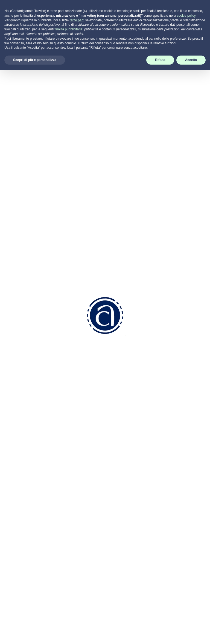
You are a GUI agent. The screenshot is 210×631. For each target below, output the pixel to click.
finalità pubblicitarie (68, 590)
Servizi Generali (124, 513)
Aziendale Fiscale (126, 491)
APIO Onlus (182, 235)
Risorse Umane (124, 484)
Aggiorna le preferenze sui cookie (168, 492)
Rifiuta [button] (160, 621)
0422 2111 (82, 494)
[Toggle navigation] (202, 10)
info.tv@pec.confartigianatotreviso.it (99, 541)
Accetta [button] (191, 621)
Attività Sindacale (126, 520)
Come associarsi (125, 442)
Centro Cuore (182, 281)
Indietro (105, 33)
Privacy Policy (168, 470)
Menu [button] (26, 60)
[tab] (26, 61)
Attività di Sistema (127, 528)
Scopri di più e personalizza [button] (34, 621)
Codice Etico (122, 464)
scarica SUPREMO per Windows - (169, 558)
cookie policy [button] (186, 576)
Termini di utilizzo (171, 506)
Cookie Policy (168, 477)
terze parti (77, 581)
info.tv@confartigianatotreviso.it (95, 524)
